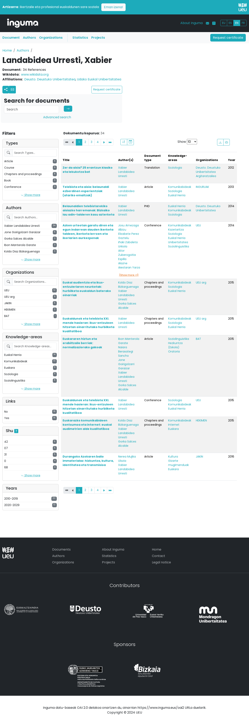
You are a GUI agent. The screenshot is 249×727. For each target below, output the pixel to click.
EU (223, 23)
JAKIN (199, 457)
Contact (158, 556)
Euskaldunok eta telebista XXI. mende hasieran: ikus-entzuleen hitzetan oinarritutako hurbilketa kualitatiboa (88, 325)
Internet (173, 425)
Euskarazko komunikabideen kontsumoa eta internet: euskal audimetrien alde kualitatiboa (87, 424)
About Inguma (191, 23)
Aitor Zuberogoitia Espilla (127, 255)
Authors (29, 37)
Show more (30, 195)
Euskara (173, 429)
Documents (61, 549)
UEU (198, 225)
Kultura (173, 457)
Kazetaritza (176, 230)
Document (11, 37)
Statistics (80, 37)
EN (236, 23)
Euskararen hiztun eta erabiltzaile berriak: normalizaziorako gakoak (82, 343)
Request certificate (228, 37)
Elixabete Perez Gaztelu (128, 236)
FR (243, 23)
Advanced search (57, 117)
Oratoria (174, 351)
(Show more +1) (129, 275)
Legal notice (161, 562)
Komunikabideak (179, 187)
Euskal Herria (176, 195)
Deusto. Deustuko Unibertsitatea (49, 79)
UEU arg (201, 282)
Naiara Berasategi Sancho (125, 351)
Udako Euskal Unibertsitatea (99, 79)
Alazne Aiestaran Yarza (129, 265)
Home (7, 50)
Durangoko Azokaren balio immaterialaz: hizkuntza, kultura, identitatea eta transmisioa (88, 461)
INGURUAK (202, 187)
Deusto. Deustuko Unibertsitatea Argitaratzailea (208, 172)
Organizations (51, 37)
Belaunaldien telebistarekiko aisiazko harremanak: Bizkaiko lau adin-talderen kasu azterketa (88, 210)
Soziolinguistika (178, 246)
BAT (198, 339)
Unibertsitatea (178, 242)
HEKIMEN (201, 420)
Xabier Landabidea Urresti (126, 172)
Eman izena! (113, 7)
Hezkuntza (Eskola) (175, 345)
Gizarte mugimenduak (178, 463)
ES (230, 23)
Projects (98, 37)
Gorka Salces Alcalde (127, 306)
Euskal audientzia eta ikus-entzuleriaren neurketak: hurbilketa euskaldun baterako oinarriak (87, 288)
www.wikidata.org (35, 74)
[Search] (31, 109)
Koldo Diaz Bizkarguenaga (128, 284)
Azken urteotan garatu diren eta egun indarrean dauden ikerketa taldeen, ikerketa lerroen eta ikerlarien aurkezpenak (88, 231)
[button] (12, 89)
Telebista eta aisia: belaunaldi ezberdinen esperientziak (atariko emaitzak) (86, 191)
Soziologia (175, 168)
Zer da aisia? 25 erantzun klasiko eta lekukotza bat (88, 170)
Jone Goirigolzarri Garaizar (126, 364)
